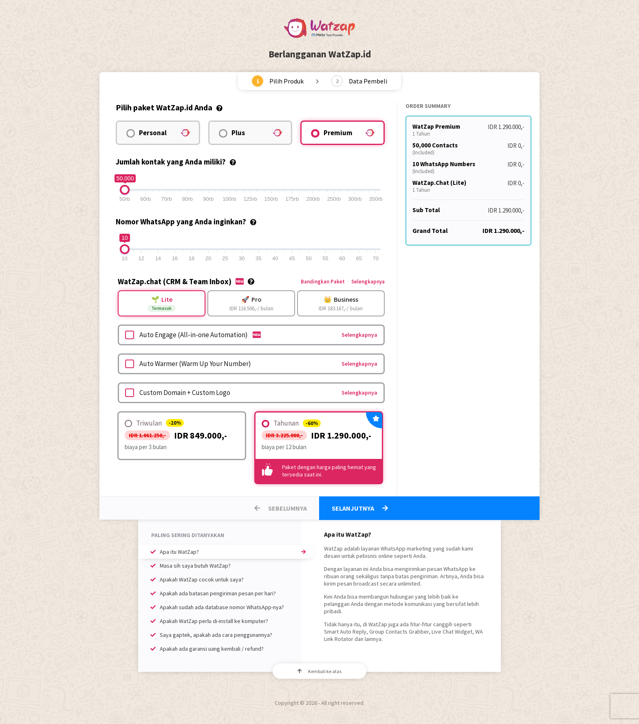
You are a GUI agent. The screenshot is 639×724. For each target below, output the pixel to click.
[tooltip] (219, 107)
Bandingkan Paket (323, 281)
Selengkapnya (368, 281)
